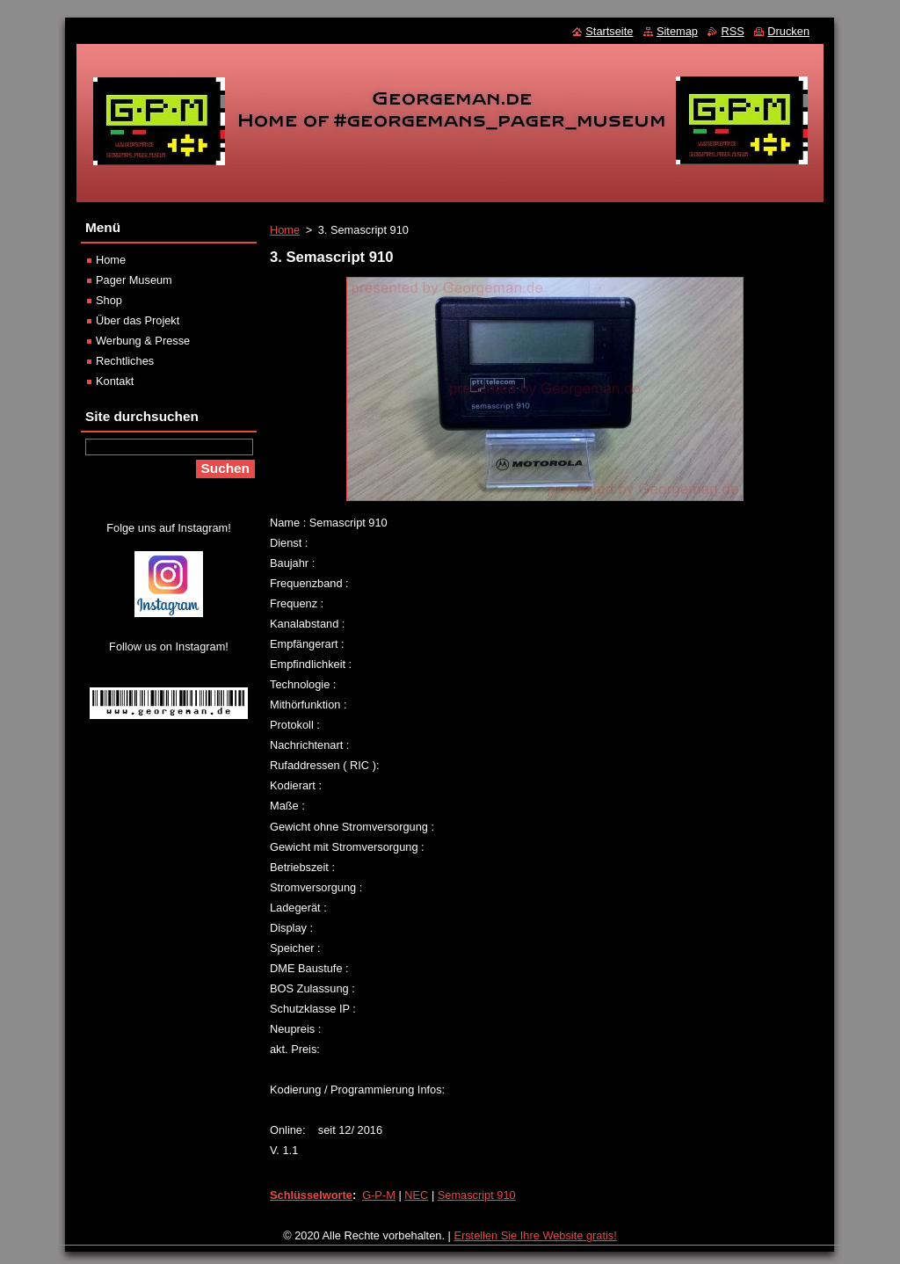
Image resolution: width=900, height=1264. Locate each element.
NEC (416, 1195)
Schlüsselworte (311, 1195)
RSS (732, 31)
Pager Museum (134, 280)
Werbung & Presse (143, 340)
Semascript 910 (477, 1195)
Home (285, 229)
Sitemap (677, 31)
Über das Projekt (137, 320)
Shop (109, 300)
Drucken (788, 31)
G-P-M (379, 1195)
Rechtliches (125, 360)
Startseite (609, 31)
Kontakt (115, 381)
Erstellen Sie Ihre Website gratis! (535, 1235)
